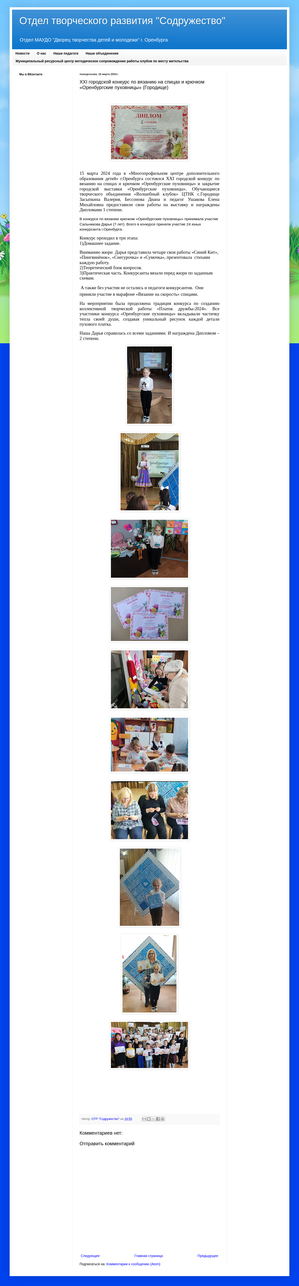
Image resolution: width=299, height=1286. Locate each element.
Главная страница (149, 1256)
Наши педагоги (66, 53)
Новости (22, 53)
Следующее (90, 1256)
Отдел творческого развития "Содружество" (122, 20)
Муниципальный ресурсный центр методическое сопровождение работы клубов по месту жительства (102, 61)
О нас (41, 53)
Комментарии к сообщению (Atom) (133, 1264)
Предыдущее (207, 1256)
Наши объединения (102, 53)
